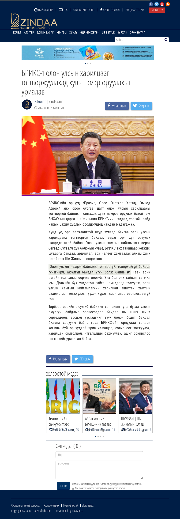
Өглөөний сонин (83, 10)
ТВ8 (63, 10)
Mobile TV (157, 10)
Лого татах (88, 505)
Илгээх (63, 485)
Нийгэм (61, 32)
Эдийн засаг (45, 32)
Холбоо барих (51, 505)
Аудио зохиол (110, 10)
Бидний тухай (70, 505)
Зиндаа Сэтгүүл (135, 10)
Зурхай (122, 32)
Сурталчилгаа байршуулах (25, 505)
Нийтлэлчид (43, 10)
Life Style (108, 32)
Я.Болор (40, 101)
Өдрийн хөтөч (89, 32)
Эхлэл (17, 32)
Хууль (73, 32)
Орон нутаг (137, 32)
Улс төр (29, 32)
